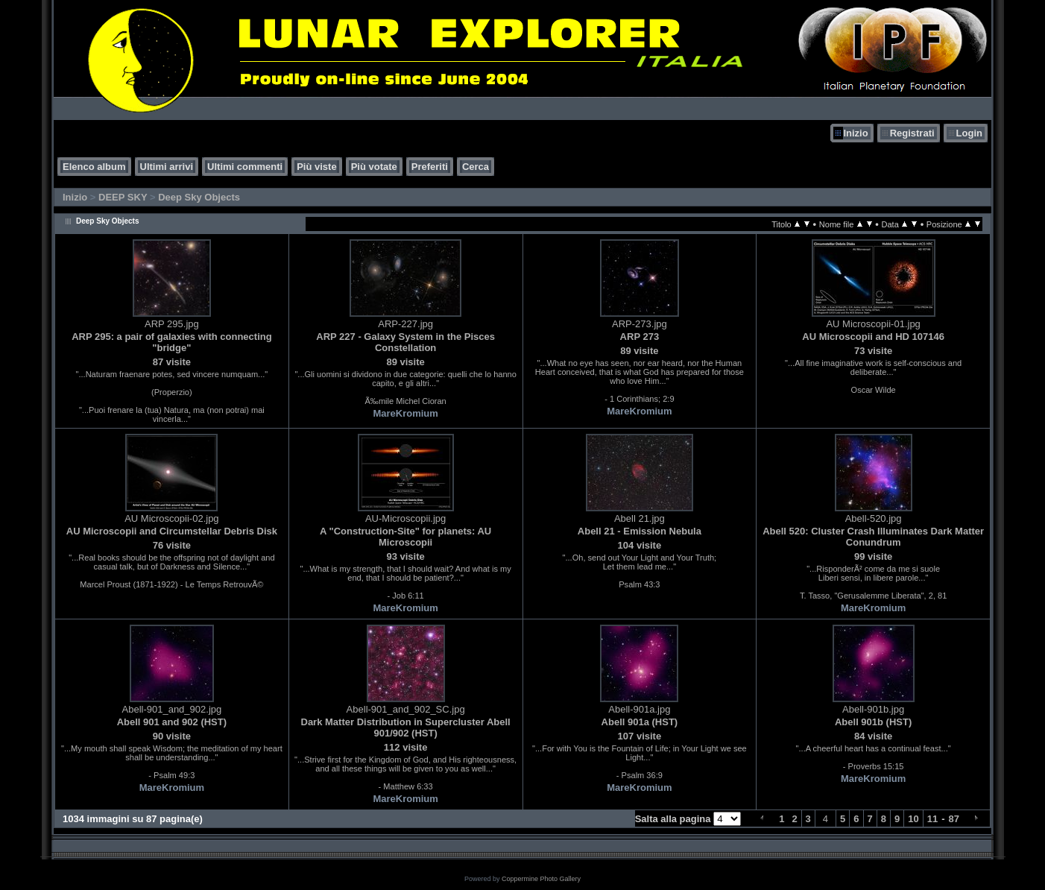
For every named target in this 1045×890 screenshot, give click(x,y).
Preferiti (429, 166)
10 (913, 818)
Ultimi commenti (244, 166)
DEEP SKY (122, 197)
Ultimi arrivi (167, 166)
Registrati (912, 133)
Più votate (374, 166)
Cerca (475, 166)
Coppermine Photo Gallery (541, 879)
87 (954, 818)
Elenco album (94, 166)
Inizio (855, 133)
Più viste (316, 166)
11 (932, 818)
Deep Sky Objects (199, 197)
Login (969, 133)
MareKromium (405, 413)
